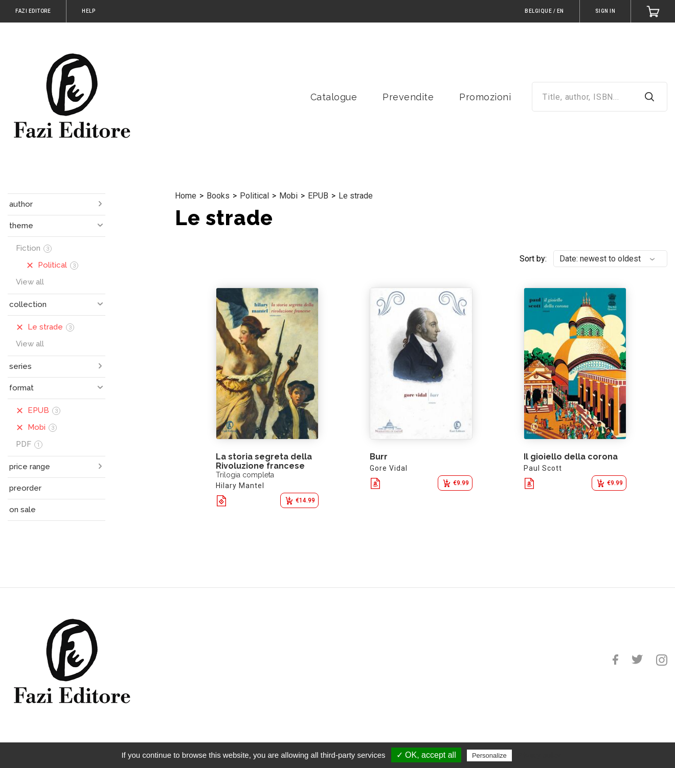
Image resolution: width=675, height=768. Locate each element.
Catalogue (333, 97)
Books (218, 196)
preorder (25, 488)
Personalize (489, 755)
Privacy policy (539, 755)
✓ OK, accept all (426, 755)
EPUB (318, 196)
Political (254, 196)
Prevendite (408, 97)
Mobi (288, 196)
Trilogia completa (245, 475)
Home (185, 196)
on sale (22, 509)
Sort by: (533, 259)
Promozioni (485, 97)
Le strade (356, 196)
